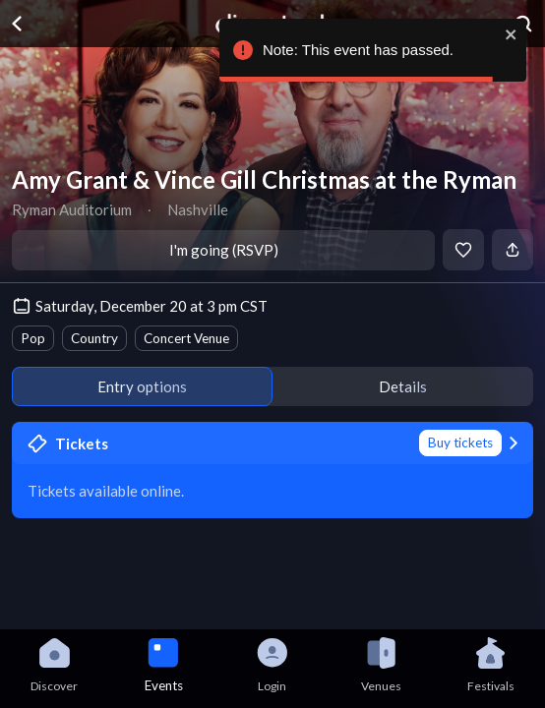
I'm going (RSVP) (223, 250)
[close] (511, 34)
